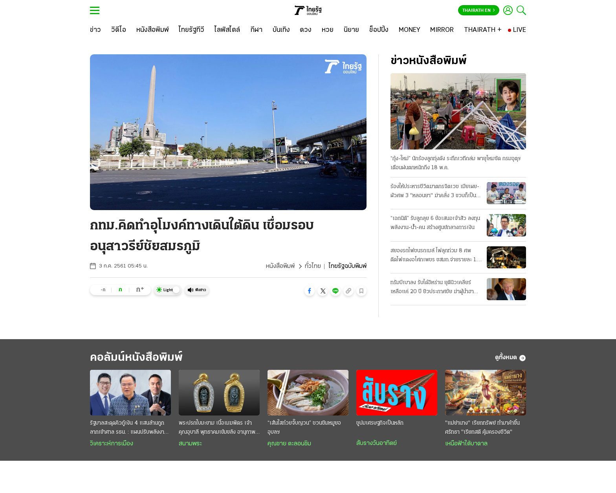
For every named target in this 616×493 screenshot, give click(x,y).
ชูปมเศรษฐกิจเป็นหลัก (379, 423)
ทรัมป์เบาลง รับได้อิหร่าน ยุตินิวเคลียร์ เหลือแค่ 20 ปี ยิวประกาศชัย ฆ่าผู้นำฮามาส (432, 288)
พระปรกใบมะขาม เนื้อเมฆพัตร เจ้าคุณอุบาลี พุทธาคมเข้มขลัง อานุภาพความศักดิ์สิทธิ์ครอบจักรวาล (217, 428)
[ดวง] (306, 30)
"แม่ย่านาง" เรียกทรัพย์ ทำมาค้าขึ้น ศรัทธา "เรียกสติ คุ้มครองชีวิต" (482, 427)
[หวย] (328, 30)
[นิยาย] (351, 30)
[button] (309, 291)
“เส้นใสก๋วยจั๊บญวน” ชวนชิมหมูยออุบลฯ (304, 427)
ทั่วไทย (313, 266)
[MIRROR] (442, 30)
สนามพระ (190, 444)
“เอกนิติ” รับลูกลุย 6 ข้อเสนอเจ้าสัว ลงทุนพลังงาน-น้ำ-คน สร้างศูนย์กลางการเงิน (435, 223)
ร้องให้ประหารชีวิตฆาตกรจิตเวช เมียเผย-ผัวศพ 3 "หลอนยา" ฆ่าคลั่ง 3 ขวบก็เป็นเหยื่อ (434, 192)
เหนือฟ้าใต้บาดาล (466, 444)
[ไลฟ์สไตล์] (227, 30)
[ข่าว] (95, 30)
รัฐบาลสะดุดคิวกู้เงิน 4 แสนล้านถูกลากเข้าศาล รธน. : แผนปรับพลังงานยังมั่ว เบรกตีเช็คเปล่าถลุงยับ (128, 428)
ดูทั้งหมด (510, 358)
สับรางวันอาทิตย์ (376, 443)
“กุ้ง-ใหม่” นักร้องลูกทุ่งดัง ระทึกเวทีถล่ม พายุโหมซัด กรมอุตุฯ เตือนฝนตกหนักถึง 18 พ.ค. (455, 163)
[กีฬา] (256, 30)
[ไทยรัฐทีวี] (191, 30)
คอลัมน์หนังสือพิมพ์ (136, 358)
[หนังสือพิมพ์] (152, 30)
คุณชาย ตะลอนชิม (289, 444)
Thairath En (478, 10)
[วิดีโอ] (118, 30)
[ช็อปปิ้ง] (379, 30)
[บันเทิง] (281, 30)
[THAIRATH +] (483, 30)
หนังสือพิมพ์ (280, 266)
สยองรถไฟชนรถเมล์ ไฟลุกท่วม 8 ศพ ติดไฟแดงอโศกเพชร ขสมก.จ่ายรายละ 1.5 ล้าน (435, 256)
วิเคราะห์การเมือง (111, 444)
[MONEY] (409, 30)
